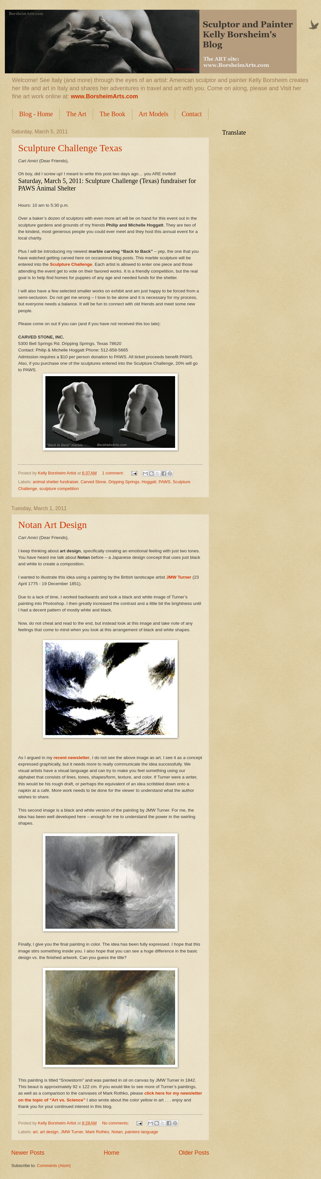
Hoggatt (149, 481)
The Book (112, 113)
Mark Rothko (97, 1131)
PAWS (164, 481)
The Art (76, 113)
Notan (117, 1131)
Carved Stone (93, 481)
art (35, 1131)
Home (111, 1152)
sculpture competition (59, 488)
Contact (192, 113)
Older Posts (194, 1152)
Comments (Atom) (54, 1165)
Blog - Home (36, 113)
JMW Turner (72, 1131)
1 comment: (113, 473)
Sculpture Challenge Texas (70, 147)
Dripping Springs (123, 481)
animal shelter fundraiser (55, 481)
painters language (141, 1131)
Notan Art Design (52, 524)
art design (49, 1131)
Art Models (154, 113)
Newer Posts (27, 1152)
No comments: (116, 1123)
